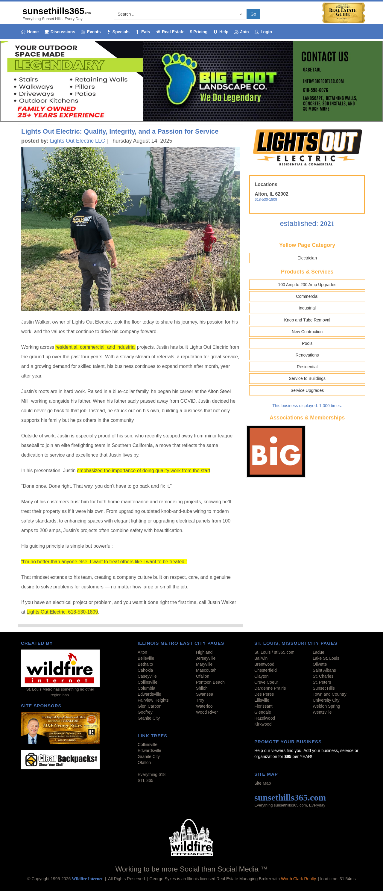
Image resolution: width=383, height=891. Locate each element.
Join (241, 31)
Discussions (59, 31)
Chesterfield (265, 670)
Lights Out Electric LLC (77, 141)
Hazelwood (264, 718)
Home (30, 31)
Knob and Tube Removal (307, 320)
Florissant (263, 706)
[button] (180, 14)
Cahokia (145, 670)
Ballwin (261, 658)
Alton (142, 652)
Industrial (307, 308)
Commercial (307, 296)
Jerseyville (205, 658)
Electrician (307, 258)
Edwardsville (149, 694)
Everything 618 (151, 774)
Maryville (204, 664)
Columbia (146, 688)
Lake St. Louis (326, 658)
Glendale (262, 712)
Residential (307, 366)
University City (326, 700)
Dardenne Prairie (270, 688)
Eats (142, 31)
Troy (200, 700)
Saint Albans (324, 670)
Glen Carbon (149, 706)
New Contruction (307, 331)
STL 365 (145, 780)
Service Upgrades (307, 390)
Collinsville (147, 682)
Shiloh (202, 688)
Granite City (149, 718)
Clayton (261, 676)
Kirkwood (263, 724)
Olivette (320, 664)
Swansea (204, 694)
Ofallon (202, 676)
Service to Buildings (307, 378)
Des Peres (264, 694)
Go (253, 14)
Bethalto (145, 664)
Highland (204, 652)
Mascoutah (206, 670)
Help (221, 31)
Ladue (318, 652)
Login (263, 31)
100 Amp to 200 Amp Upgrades (307, 284)
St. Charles (323, 676)
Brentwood (264, 664)
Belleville (146, 658)
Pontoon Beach (210, 682)
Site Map (262, 783)
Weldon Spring (326, 706)
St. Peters (322, 682)
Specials (117, 31)
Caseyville (147, 676)
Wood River (207, 712)
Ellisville (261, 700)
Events (90, 31)
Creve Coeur (266, 682)
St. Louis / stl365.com (274, 652)
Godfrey (145, 712)
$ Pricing (199, 31)
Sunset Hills (324, 688)
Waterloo (204, 706)
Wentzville (322, 712)
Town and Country (329, 694)
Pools (307, 343)
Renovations (307, 355)
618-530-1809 (266, 199)
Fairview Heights (153, 700)
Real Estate (170, 31)
